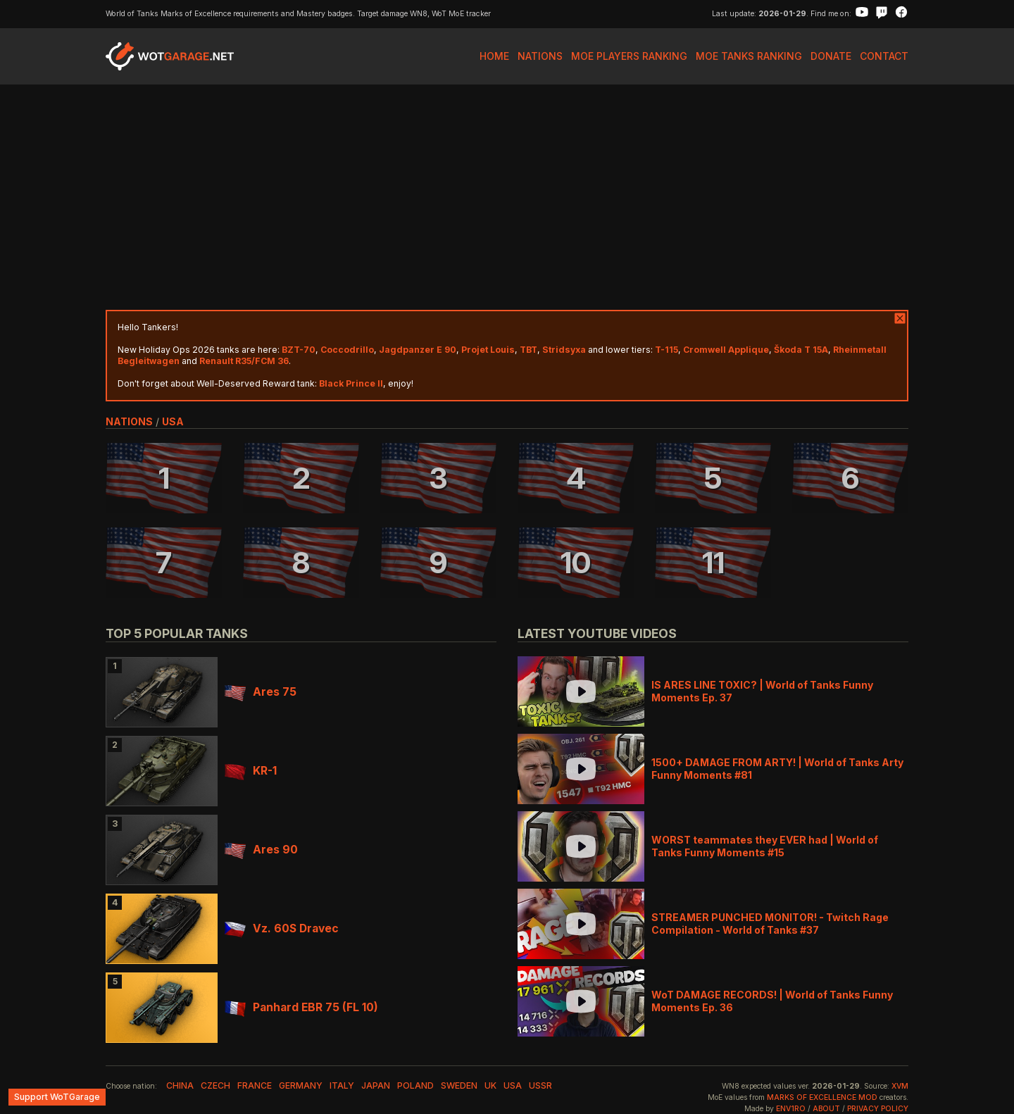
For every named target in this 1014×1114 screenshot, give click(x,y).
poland (415, 1085)
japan (375, 1085)
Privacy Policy (877, 1108)
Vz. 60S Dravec (282, 928)
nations (129, 421)
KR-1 (251, 770)
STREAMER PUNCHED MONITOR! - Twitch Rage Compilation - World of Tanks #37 (770, 923)
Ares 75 (260, 692)
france (254, 1085)
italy (342, 1085)
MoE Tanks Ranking (749, 56)
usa (173, 421)
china (180, 1085)
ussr (540, 1085)
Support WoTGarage (57, 1096)
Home (494, 56)
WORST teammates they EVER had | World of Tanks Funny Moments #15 (764, 846)
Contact (884, 56)
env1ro (791, 1108)
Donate (830, 56)
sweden (459, 1085)
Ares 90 (261, 849)
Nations (540, 56)
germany (301, 1085)
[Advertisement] (507, 197)
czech (215, 1085)
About (826, 1108)
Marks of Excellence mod (822, 1097)
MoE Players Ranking (629, 56)
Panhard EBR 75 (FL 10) (301, 1007)
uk (490, 1085)
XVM (899, 1086)
